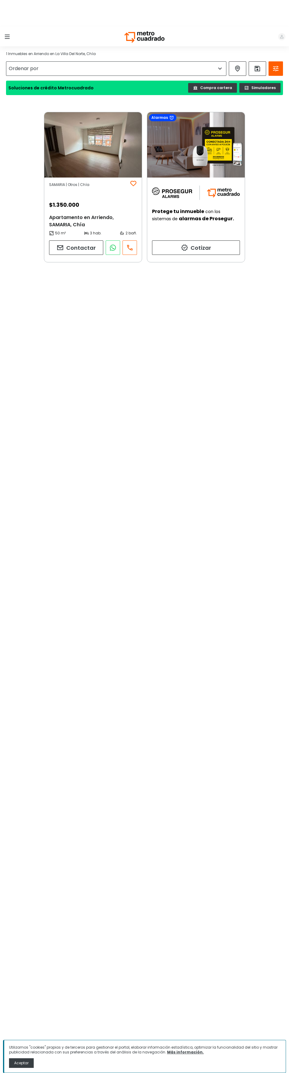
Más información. (185, 1052)
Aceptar (21, 1062)
